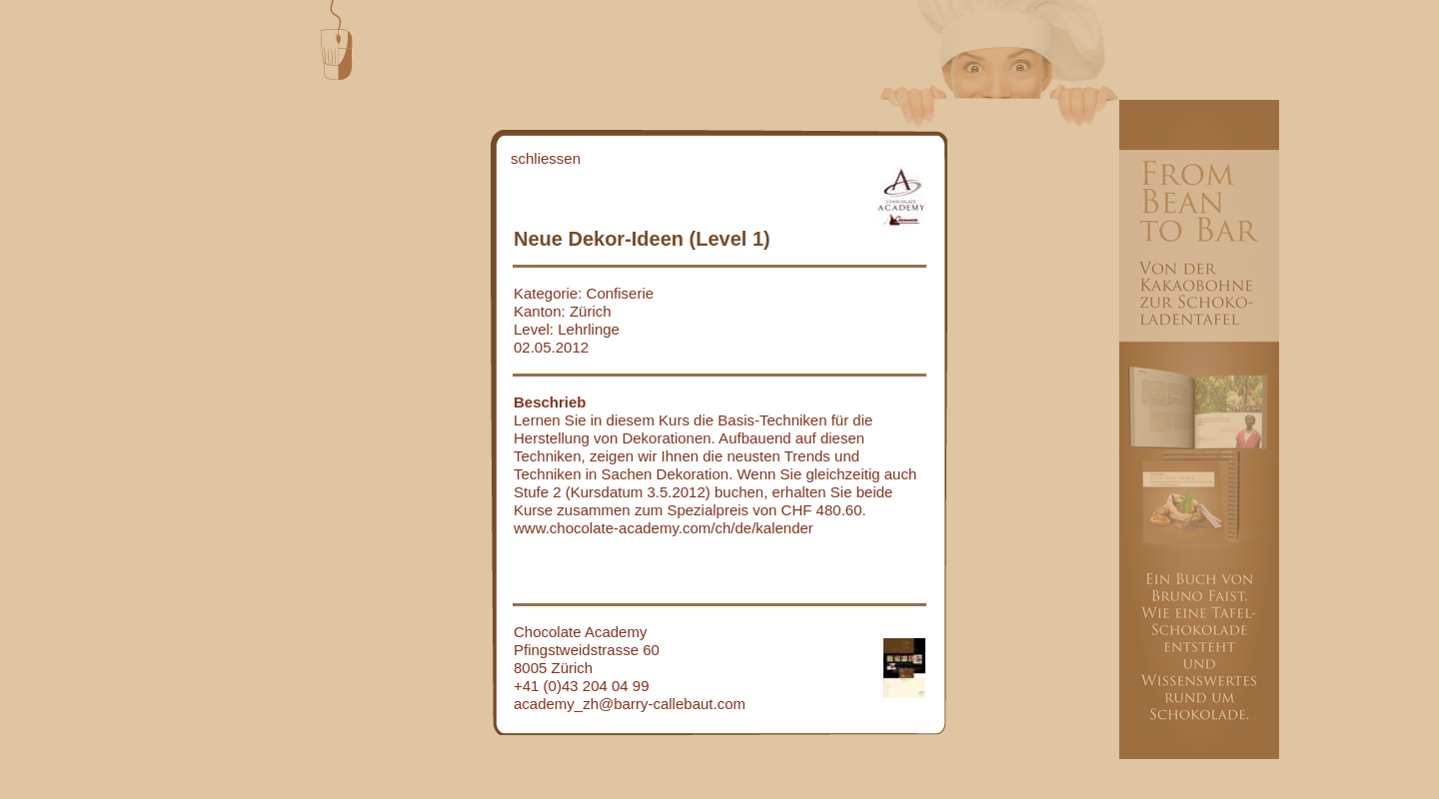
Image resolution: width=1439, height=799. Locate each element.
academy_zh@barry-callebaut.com (629, 703)
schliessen (546, 158)
